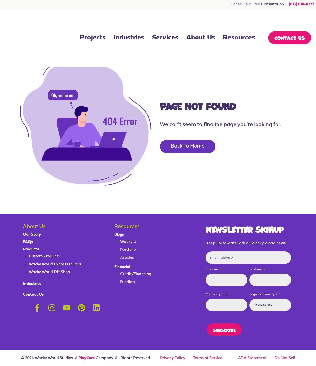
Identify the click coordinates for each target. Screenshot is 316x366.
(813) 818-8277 (301, 4)
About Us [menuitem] (200, 23)
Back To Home (189, 146)
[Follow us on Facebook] (37, 306)
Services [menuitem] (165, 23)
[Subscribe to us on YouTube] (67, 306)
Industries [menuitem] (129, 23)
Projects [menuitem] (93, 23)
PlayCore (87, 358)
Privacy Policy (172, 358)
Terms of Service (207, 358)
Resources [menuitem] (239, 23)
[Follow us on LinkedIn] (96, 306)
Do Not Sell (285, 358)
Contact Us (289, 23)
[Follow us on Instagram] (52, 306)
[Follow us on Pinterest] (81, 306)
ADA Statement (252, 358)
